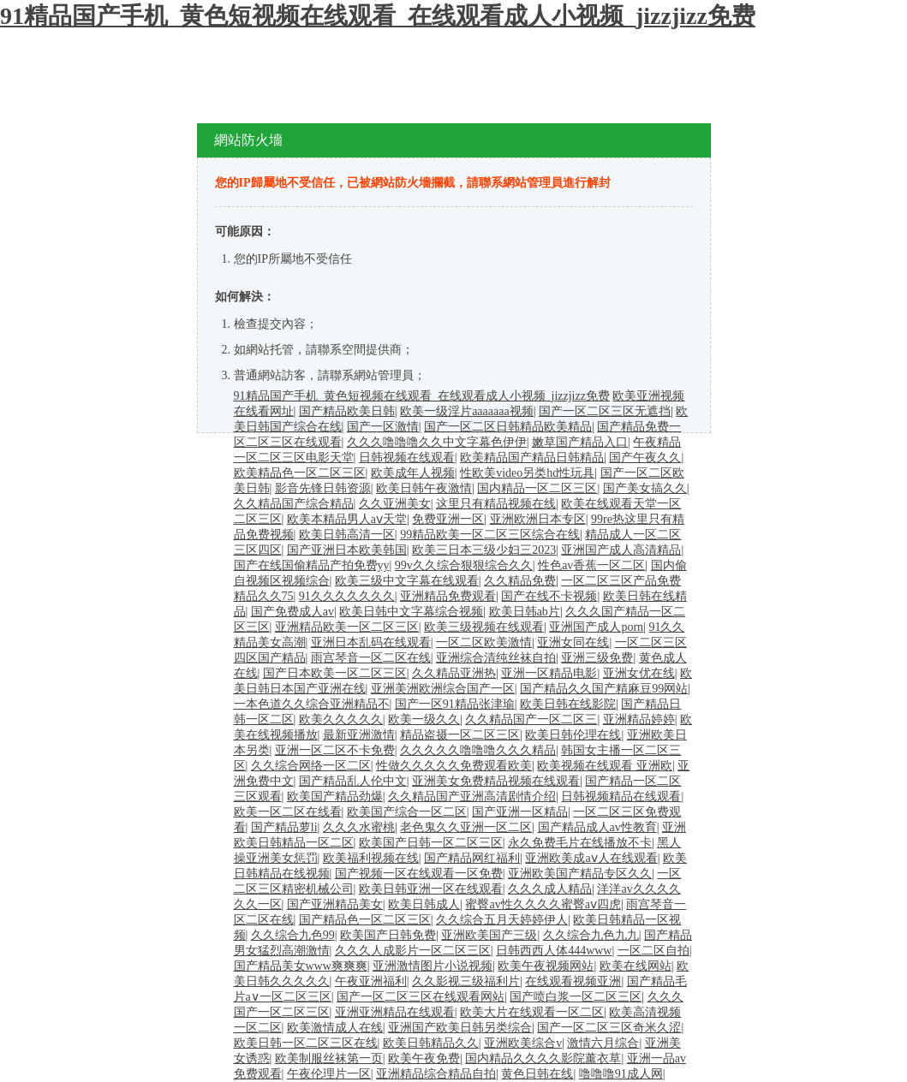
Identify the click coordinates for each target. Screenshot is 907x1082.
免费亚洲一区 (448, 519)
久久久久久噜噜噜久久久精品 (478, 750)
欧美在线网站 (635, 966)
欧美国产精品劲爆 (335, 796)
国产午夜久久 (645, 457)
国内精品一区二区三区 (537, 488)
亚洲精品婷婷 (639, 719)
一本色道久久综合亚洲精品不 (312, 704)
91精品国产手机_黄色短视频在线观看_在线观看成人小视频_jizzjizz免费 (377, 16)
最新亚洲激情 (359, 734)
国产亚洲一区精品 (520, 812)
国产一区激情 (383, 426)
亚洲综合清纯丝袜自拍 (496, 657)
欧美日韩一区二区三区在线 (306, 1043)
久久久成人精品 (550, 889)
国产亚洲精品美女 (335, 904)
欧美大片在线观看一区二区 (532, 1012)
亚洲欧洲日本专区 (538, 519)
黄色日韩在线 (537, 1073)
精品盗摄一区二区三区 (460, 734)
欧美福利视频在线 (371, 858)
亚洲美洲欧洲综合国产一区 (443, 688)
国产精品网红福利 (472, 858)
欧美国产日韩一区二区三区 (431, 842)
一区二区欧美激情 (484, 642)
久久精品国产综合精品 (294, 503)
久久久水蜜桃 (359, 827)
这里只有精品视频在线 (496, 503)
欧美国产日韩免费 (388, 935)
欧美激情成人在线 (335, 1027)
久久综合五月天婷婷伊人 (502, 919)
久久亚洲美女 (395, 503)
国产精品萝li (284, 827)
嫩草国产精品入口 (580, 442)
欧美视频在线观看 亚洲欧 (604, 765)
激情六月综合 (603, 1043)
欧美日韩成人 (424, 904)
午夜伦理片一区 (329, 1073)
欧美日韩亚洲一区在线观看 (431, 889)
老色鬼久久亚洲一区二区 (466, 827)
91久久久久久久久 (347, 596)
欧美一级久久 (424, 719)
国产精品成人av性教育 (597, 827)
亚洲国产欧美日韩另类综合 (460, 1027)
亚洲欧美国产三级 (489, 935)
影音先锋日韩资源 (323, 488)
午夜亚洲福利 (371, 981)
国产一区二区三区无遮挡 (605, 411)
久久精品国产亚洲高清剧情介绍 (472, 796)
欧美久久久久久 (341, 719)
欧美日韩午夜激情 (424, 488)
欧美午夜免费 (424, 1058)
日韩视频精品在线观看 (621, 796)
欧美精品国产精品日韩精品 (532, 457)
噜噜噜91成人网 (621, 1073)
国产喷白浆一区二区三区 (575, 996)
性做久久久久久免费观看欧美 (454, 765)
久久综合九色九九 (591, 935)
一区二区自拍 (653, 950)
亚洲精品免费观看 (448, 596)
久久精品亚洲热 (454, 673)
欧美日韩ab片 (524, 611)
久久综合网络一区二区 (311, 765)
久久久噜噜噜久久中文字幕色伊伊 (437, 442)
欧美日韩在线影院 (568, 704)
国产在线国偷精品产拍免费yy (312, 565)
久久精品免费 (520, 580)
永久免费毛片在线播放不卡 (580, 842)
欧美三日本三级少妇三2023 (484, 550)
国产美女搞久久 (645, 488)
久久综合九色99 (293, 935)
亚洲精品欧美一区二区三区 (347, 627)
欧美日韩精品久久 (431, 1043)
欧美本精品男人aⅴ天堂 (347, 519)
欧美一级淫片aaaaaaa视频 (467, 411)
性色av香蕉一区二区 (591, 565)
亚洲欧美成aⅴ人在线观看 (591, 858)
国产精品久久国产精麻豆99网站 (604, 688)
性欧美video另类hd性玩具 (527, 473)
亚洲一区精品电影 (549, 673)
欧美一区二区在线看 (288, 812)
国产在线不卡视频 (549, 596)
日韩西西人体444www (554, 950)
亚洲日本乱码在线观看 (371, 642)
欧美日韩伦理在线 (573, 734)
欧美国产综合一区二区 (407, 812)
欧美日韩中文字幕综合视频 (411, 611)
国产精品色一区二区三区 (365, 919)
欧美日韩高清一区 (347, 534)
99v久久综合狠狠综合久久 (464, 565)
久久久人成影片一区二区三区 (413, 950)
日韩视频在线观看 (407, 457)
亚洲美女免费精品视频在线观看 (496, 781)
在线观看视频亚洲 (573, 981)
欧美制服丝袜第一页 (329, 1058)
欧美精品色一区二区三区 (300, 473)
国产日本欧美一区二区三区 (335, 673)
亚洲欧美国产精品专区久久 (580, 873)
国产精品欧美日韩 (347, 411)
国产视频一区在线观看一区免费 (419, 873)
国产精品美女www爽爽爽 (300, 966)
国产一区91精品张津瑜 (455, 704)
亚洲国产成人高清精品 (621, 550)
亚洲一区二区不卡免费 (335, 750)
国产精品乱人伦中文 (353, 781)
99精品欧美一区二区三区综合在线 (490, 534)
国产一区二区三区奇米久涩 (609, 1027)
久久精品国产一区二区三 (531, 719)
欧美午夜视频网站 (546, 966)
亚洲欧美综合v (523, 1043)
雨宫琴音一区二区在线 (371, 657)
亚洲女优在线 (639, 673)
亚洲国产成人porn (596, 627)
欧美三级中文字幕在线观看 (407, 580)
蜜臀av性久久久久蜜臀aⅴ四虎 (542, 904)
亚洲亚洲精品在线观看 (395, 1012)
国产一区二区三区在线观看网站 (420, 996)
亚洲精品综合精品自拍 (436, 1073)
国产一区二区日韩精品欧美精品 (508, 426)
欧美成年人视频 (413, 473)
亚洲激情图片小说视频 (432, 966)
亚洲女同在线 (573, 642)
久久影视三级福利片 (466, 981)
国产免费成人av (292, 611)
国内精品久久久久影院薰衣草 (543, 1058)
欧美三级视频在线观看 (484, 627)
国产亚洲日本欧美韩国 (347, 550)
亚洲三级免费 (597, 657)
